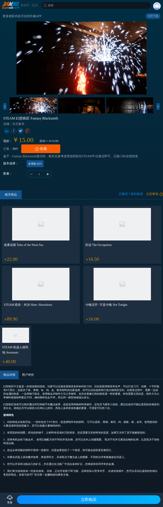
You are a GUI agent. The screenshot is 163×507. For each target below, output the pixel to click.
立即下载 (153, 16)
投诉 (35, 5)
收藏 (41, 149)
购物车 (25, 5)
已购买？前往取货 (131, 194)
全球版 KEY (35, 163)
